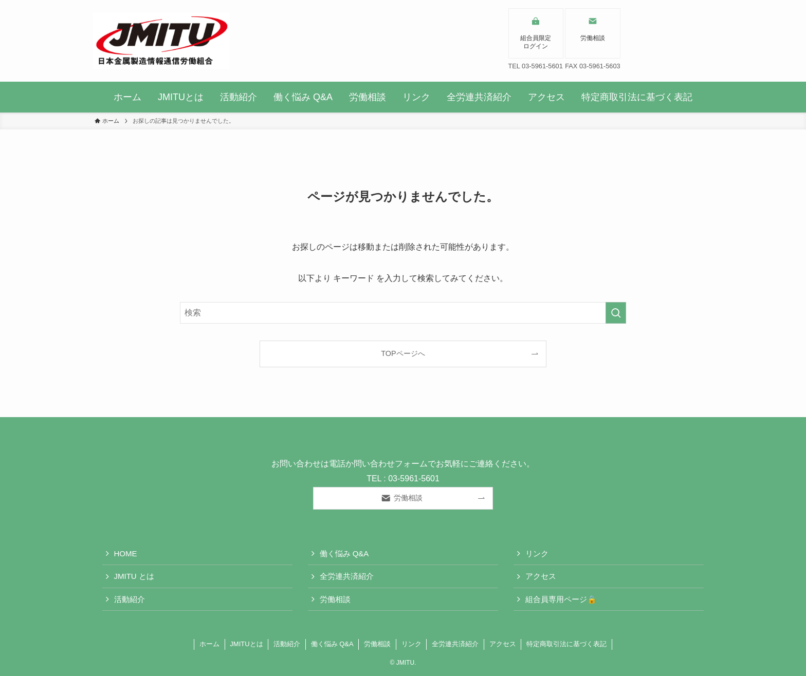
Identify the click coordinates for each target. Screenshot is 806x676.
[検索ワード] (403, 313)
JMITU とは (134, 576)
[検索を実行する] (616, 313)
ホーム (209, 644)
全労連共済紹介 (347, 576)
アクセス (540, 576)
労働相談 (335, 599)
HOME (125, 553)
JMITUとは (246, 644)
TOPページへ (403, 353)
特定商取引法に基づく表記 (566, 644)
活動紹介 (129, 599)
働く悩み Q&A (344, 553)
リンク (536, 553)
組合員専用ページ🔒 (561, 599)
